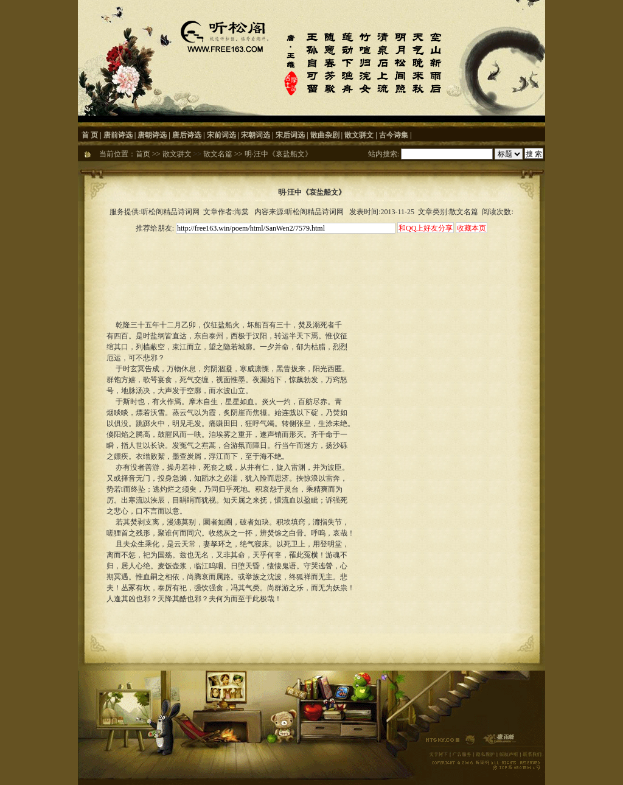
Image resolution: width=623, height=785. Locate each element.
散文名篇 (217, 154)
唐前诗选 (118, 135)
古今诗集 (393, 135)
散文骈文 (359, 135)
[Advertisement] (311, 263)
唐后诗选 (186, 135)
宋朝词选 (255, 135)
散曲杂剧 (324, 135)
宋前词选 (221, 135)
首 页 (90, 135)
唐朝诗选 (152, 135)
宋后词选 (290, 135)
